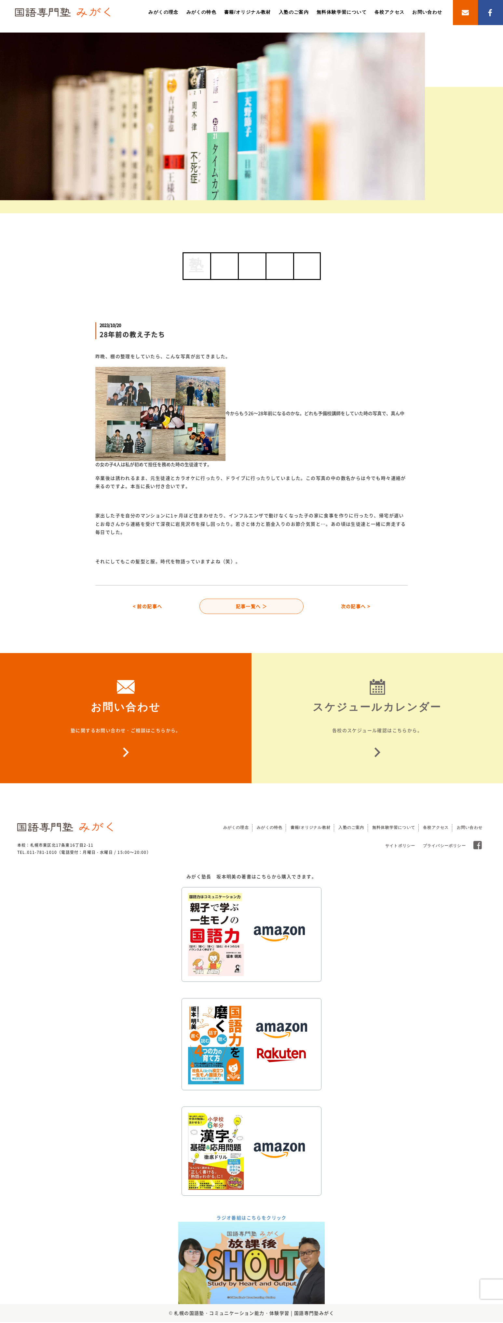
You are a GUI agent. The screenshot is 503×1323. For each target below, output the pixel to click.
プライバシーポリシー (444, 846)
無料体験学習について (342, 12)
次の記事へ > (356, 606)
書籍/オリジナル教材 (247, 12)
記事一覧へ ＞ (251, 606)
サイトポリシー (400, 846)
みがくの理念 (163, 12)
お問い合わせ (427, 12)
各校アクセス (389, 12)
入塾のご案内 (294, 12)
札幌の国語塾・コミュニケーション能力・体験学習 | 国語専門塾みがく (254, 1314)
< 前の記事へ (147, 606)
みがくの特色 (201, 12)
